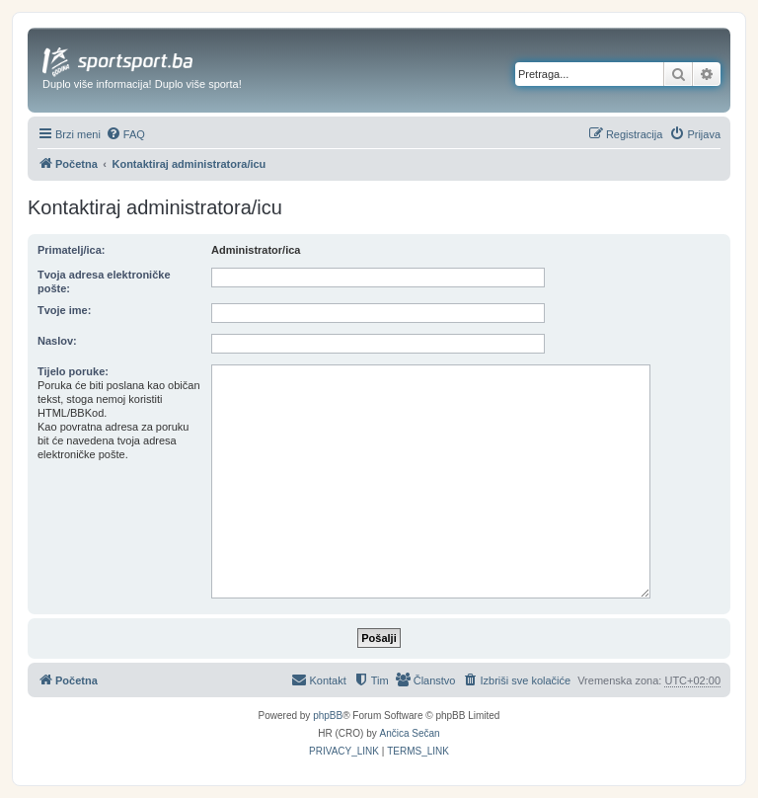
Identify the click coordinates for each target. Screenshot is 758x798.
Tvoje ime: (64, 310)
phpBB (327, 715)
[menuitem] (125, 134)
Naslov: (57, 341)
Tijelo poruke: (73, 371)
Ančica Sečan (410, 733)
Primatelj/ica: (71, 250)
